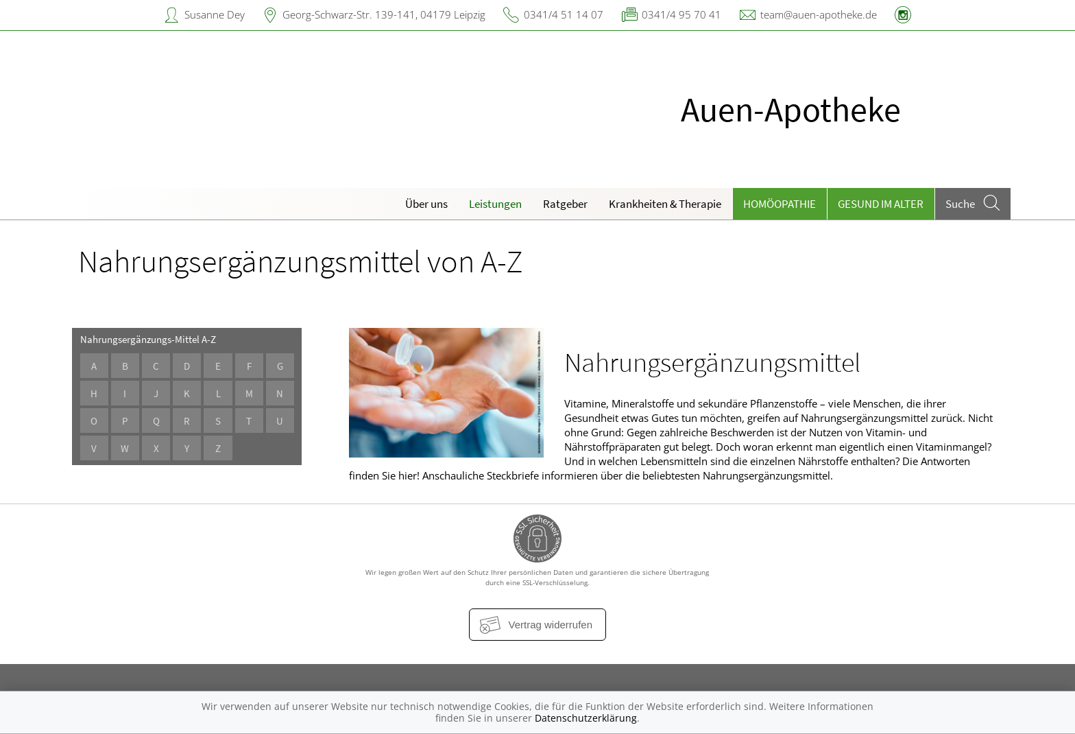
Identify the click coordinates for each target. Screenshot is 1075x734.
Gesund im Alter (880, 203)
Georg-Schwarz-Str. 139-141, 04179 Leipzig (383, 14)
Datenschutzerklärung (586, 717)
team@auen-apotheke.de (818, 14)
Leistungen (495, 203)
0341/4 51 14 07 (563, 14)
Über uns (426, 203)
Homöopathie (779, 203)
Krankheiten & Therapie (665, 203)
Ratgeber (565, 203)
